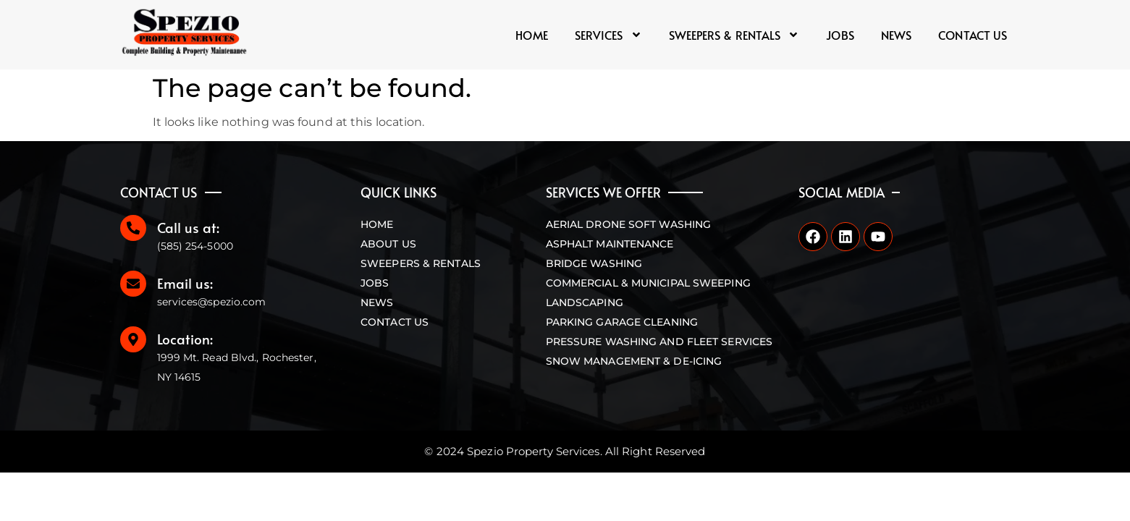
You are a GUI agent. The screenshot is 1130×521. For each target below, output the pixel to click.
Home (531, 35)
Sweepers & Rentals (734, 35)
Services (608, 35)
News (896, 35)
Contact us (972, 35)
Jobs (839, 35)
